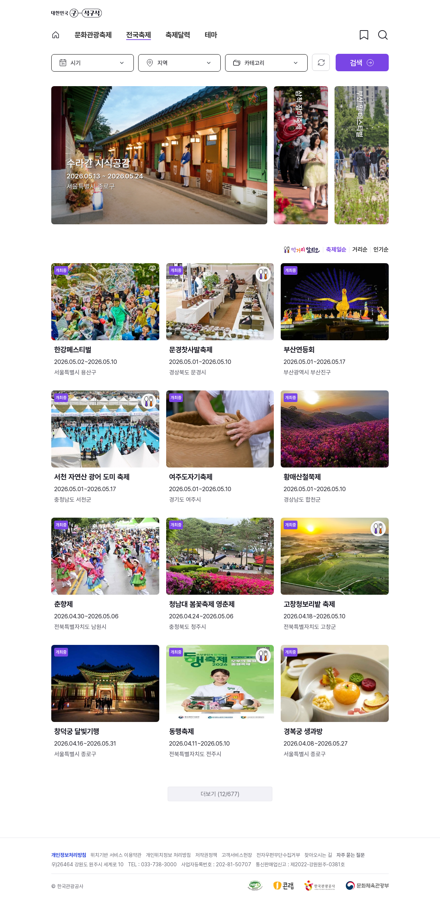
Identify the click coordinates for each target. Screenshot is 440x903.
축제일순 (336, 249)
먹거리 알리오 (301, 249)
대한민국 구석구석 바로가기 (76, 13)
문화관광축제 (93, 35)
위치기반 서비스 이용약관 (116, 855)
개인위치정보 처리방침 (168, 855)
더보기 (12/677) (220, 794)
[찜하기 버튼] (364, 35)
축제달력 (177, 35)
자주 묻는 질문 (350, 855)
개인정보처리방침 (68, 855)
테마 (211, 35)
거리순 (360, 249)
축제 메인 (55, 35)
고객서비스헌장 (236, 855)
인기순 (381, 249)
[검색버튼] (383, 35)
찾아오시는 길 (318, 855)
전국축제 (138, 35)
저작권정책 (206, 855)
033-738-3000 (159, 864)
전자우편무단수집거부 (278, 855)
